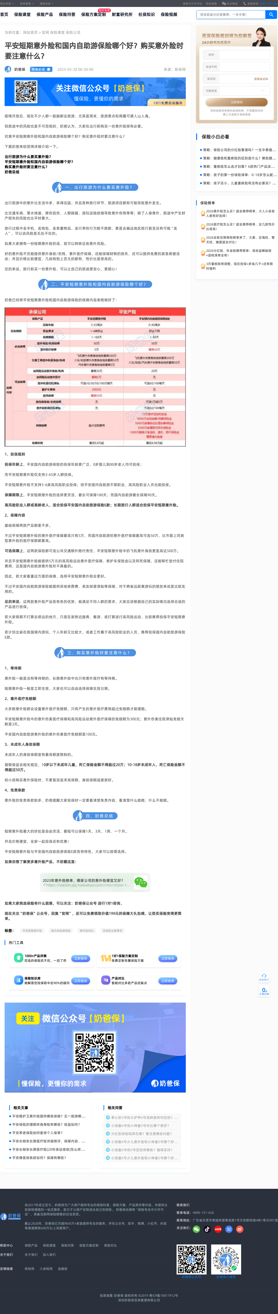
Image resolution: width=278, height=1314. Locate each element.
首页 (4, 14)
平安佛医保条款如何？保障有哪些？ (38, 1157)
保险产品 (44, 14)
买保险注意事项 (112, 931)
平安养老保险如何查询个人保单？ (36, 1132)
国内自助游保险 (61, 931)
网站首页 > (32, 32)
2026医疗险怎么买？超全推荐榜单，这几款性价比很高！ (240, 226)
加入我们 (49, 1254)
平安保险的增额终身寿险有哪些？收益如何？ (45, 1124)
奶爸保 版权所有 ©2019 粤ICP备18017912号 (146, 1295)
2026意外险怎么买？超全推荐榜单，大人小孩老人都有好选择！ (240, 213)
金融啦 (63, 1268)
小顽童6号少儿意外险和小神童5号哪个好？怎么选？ (144, 1141)
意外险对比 (87, 931)
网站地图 (211, 4)
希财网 (29, 1268)
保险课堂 (22, 14)
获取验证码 (261, 79)
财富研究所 (122, 14)
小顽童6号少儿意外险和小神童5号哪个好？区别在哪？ (144, 1158)
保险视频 (169, 14)
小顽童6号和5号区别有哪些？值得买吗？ (142, 1149)
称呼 (211, 55)
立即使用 (80, 958)
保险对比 (110, 1245)
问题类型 (211, 91)
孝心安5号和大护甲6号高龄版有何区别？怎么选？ (144, 1117)
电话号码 (211, 67)
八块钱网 (46, 1268)
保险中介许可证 (192, 4)
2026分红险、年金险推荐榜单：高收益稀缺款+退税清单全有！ (239, 253)
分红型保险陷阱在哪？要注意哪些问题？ (142, 1133)
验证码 (211, 79)
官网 (46, 32)
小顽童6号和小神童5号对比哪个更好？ (141, 1125)
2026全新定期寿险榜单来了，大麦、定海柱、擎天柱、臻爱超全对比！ (240, 239)
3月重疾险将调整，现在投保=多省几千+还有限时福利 (239, 266)
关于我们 (31, 1254)
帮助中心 (6, 1245)
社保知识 (146, 14)
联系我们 (183, 1205)
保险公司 (73, 32)
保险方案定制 (93, 14)
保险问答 (67, 14)
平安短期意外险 (32, 931)
